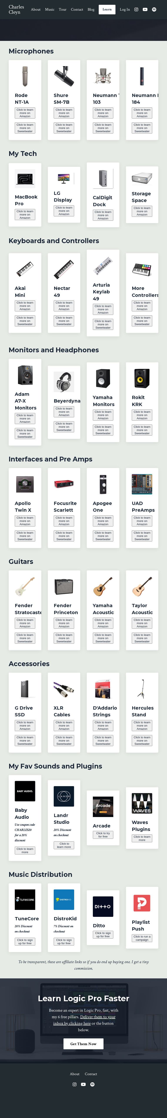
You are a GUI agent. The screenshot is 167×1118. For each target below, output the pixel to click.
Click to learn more (25, 875)
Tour (63, 9)
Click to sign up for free (25, 966)
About (36, 9)
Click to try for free (103, 856)
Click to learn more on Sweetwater (25, 129)
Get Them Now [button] (83, 1068)
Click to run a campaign (142, 962)
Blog (91, 9)
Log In (125, 9)
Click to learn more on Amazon (25, 112)
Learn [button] (107, 9)
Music (49, 9)
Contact (77, 9)
